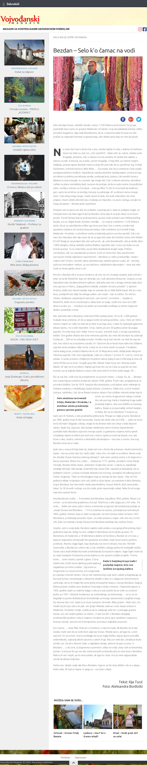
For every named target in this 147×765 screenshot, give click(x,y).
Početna (65, 757)
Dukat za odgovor (24, 71)
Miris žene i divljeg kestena (24, 264)
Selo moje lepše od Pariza (70, 37)
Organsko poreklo (24, 302)
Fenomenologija (19, 68)
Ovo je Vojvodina (24, 336)
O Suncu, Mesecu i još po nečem (24, 187)
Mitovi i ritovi (29, 146)
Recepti (18, 414)
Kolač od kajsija (24, 417)
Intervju (24, 373)
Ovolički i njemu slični (24, 149)
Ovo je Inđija (24, 106)
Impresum (80, 757)
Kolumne (33, 68)
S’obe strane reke (24, 261)
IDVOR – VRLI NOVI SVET (24, 339)
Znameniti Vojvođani (24, 221)
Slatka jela (28, 414)
